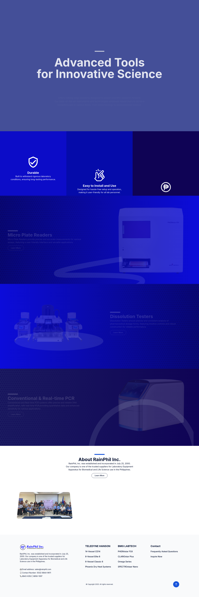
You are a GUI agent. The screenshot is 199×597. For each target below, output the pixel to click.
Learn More (99, 475)
